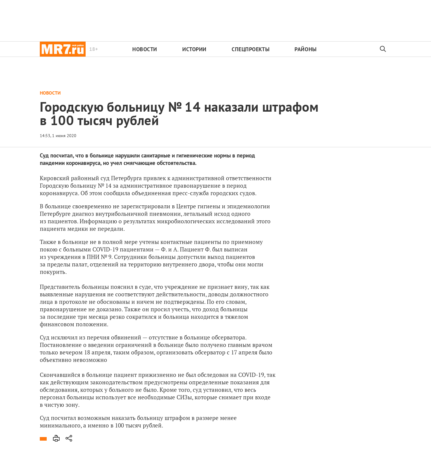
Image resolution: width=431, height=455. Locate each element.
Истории (194, 49)
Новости (144, 49)
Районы (305, 49)
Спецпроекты (250, 49)
